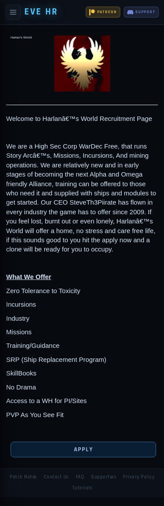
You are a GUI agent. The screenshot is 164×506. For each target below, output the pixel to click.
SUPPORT (141, 12)
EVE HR (41, 12)
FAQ (80, 477)
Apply (83, 449)
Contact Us (56, 477)
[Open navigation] (13, 12)
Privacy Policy (138, 477)
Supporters (103, 477)
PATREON (103, 12)
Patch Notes (23, 477)
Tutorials (82, 488)
